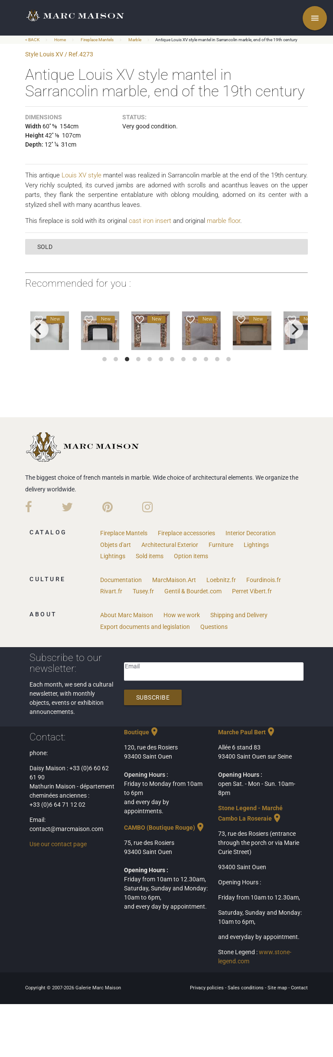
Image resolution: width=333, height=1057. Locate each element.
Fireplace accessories (186, 533)
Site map (278, 988)
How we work (181, 615)
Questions (214, 626)
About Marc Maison (126, 615)
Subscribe (153, 697)
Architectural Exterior (169, 544)
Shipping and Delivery (239, 615)
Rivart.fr (111, 591)
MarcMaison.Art (174, 579)
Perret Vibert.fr (252, 591)
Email (132, 666)
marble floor (223, 221)
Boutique (142, 732)
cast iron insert (150, 221)
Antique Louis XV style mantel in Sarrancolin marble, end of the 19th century (226, 39)
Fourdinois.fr (263, 579)
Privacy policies (207, 988)
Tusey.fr (143, 591)
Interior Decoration (250, 533)
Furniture (221, 544)
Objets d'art (115, 544)
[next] (294, 329)
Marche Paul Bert (247, 732)
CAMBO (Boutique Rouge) (165, 827)
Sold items (149, 556)
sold (44, 246)
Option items (191, 556)
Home (60, 39)
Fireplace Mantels (97, 39)
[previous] (39, 329)
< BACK (32, 39)
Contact (299, 988)
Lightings (256, 544)
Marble (134, 39)
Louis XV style (81, 175)
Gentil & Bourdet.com (193, 591)
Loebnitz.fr (221, 579)
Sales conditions (246, 988)
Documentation (121, 579)
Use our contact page (58, 844)
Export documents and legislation (145, 626)
